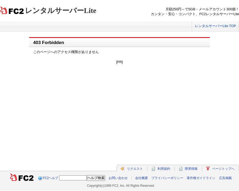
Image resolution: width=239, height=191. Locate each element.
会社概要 (141, 178)
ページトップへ (223, 169)
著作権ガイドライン (201, 178)
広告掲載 (225, 178)
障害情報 (191, 169)
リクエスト (135, 169)
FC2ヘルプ (50, 178)
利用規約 (163, 169)
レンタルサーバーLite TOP (215, 26)
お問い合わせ (118, 178)
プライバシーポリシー (167, 178)
